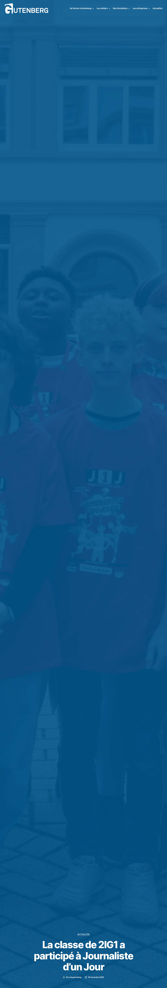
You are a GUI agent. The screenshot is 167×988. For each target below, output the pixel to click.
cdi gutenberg (75, 977)
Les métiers (102, 8)
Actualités (157, 8)
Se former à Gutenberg (80, 8)
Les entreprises (140, 8)
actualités (83, 934)
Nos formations (120, 8)
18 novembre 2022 (96, 977)
